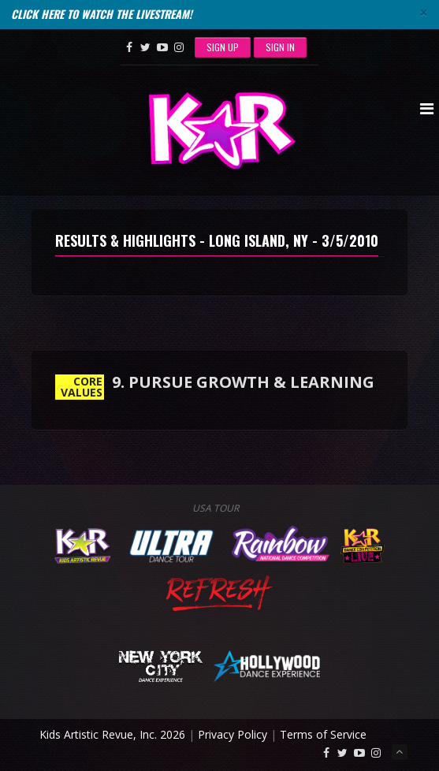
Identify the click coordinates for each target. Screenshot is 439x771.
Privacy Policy (232, 734)
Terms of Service (323, 734)
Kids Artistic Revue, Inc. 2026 (112, 734)
